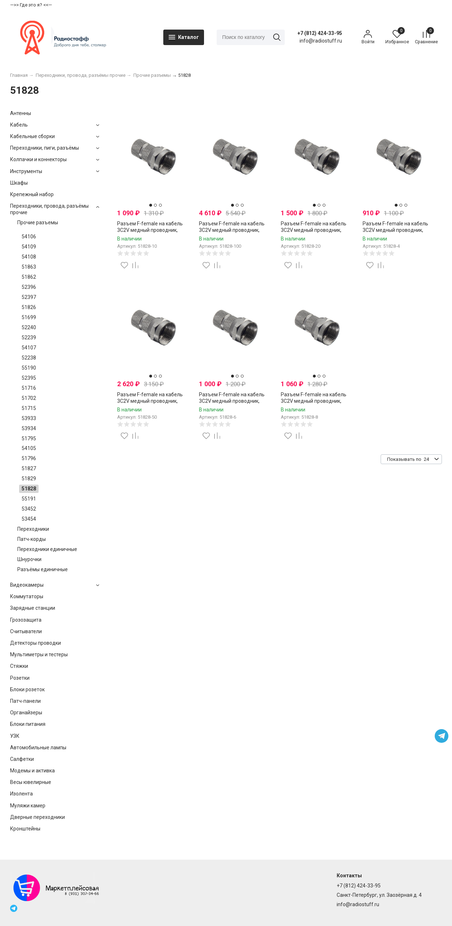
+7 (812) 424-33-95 (319, 33)
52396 (29, 288)
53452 (29, 510)
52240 (29, 328)
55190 (29, 369)
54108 (29, 258)
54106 (29, 238)
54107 (29, 349)
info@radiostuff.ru (358, 904)
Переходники (33, 530)
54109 (29, 248)
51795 (29, 439)
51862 (29, 278)
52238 (29, 359)
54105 (29, 449)
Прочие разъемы (37, 223)
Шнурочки (29, 560)
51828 (29, 490)
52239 (29, 338)
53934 (29, 429)
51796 (29, 459)
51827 (29, 469)
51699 (29, 318)
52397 (29, 298)
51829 (29, 479)
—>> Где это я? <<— (31, 5)
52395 (29, 379)
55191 (29, 500)
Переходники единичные (47, 550)
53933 (29, 419)
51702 (29, 399)
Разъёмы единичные (42, 570)
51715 (29, 409)
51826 (29, 308)
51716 (29, 389)
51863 (29, 268)
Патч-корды (31, 540)
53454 (29, 520)
